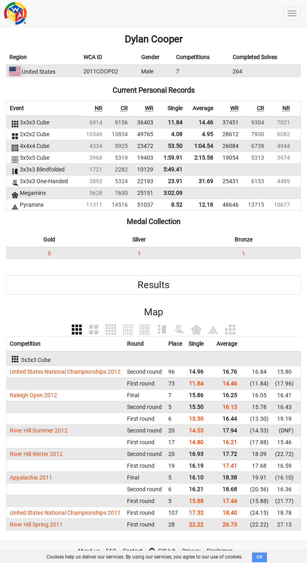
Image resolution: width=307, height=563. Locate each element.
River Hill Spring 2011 (36, 524)
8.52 (176, 204)
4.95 (207, 134)
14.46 (206, 122)
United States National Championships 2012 (65, 371)
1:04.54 (203, 146)
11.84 (175, 122)
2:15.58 (203, 157)
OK (259, 557)
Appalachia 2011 (31, 477)
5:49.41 (172, 169)
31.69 (206, 181)
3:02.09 (172, 193)
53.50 (175, 146)
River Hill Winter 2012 (36, 454)
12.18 (206, 204)
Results (153, 285)
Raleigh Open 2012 (33, 395)
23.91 (175, 181)
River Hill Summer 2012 (39, 430)
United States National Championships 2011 (65, 512)
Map (153, 312)
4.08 (176, 134)
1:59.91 (172, 157)
